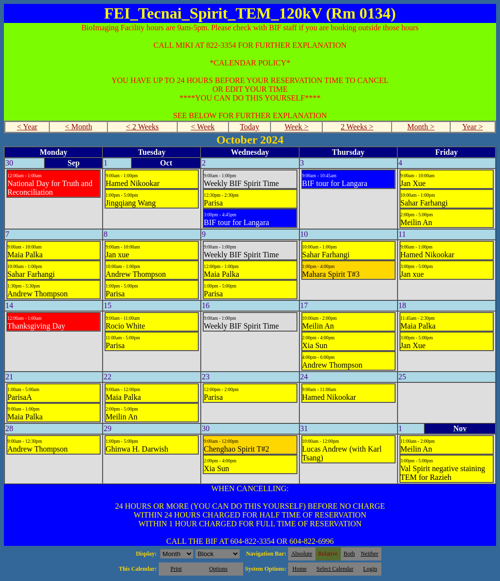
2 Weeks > (357, 127)
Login (370, 568)
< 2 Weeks (142, 127)
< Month (78, 127)
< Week (203, 127)
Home (299, 568)
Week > (297, 127)
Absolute (301, 553)
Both (349, 553)
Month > (421, 127)
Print (176, 568)
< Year (27, 127)
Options (218, 568)
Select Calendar (335, 568)
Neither (369, 553)
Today (249, 127)
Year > (472, 127)
